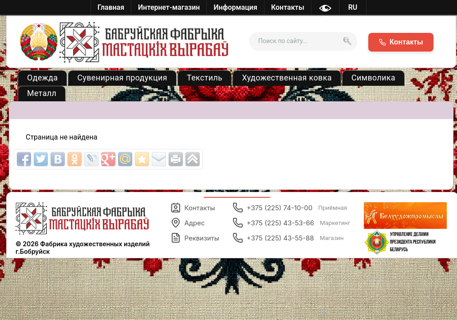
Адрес (187, 222)
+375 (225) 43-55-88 (288, 237)
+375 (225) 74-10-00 (289, 207)
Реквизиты (194, 237)
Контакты (192, 207)
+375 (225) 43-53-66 (291, 222)
